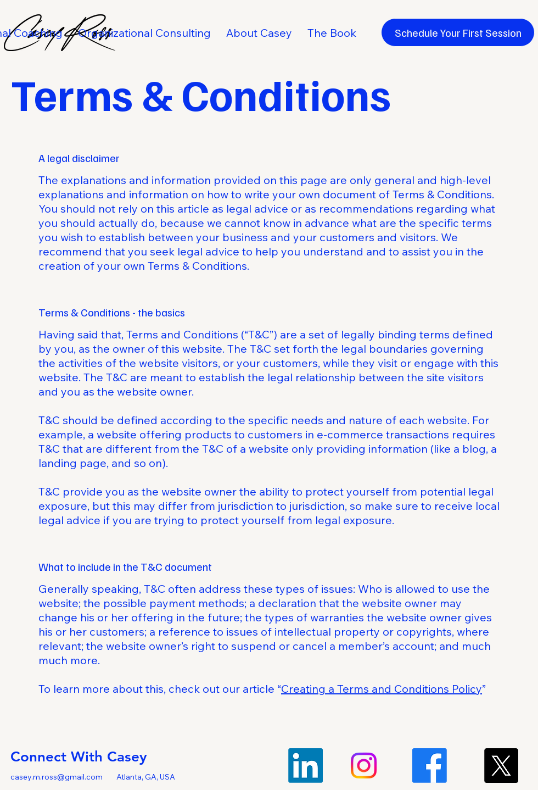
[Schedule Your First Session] (458, 32)
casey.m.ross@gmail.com (56, 777)
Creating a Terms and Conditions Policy (381, 689)
